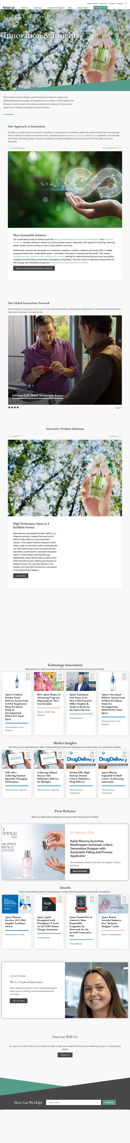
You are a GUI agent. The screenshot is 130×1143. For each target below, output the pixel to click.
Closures (81, 138)
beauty (57, 242)
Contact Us (116, 9)
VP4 (54, 536)
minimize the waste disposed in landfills (69, 265)
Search (109, 1105)
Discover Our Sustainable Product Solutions (34, 271)
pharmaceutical (92, 242)
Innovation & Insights (71, 9)
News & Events (92, 3)
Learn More (21, 578)
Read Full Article (80, 874)
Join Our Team (19, 1003)
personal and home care (72, 242)
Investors (120, 3)
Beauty (73, 138)
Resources (103, 3)
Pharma (93, 138)
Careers (112, 3)
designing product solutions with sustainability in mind (38, 259)
